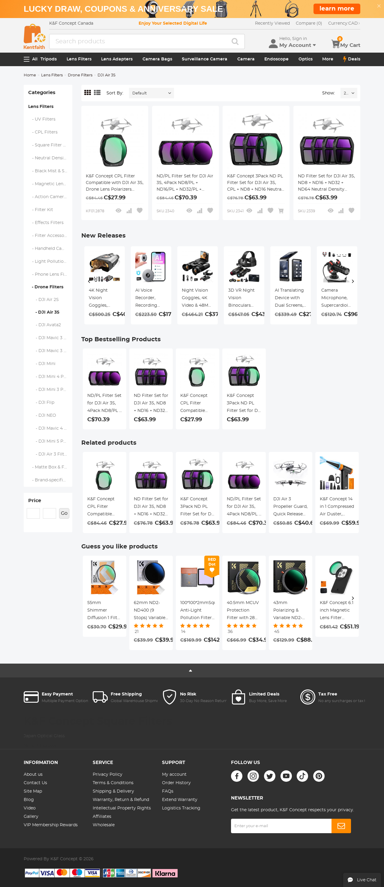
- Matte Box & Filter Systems (50, 467)
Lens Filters (79, 59)
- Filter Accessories (50, 236)
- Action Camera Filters (50, 197)
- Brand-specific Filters (50, 480)
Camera (246, 59)
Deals (351, 59)
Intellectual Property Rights (122, 808)
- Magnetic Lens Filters (50, 184)
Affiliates (102, 817)
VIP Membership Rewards (51, 825)
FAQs (167, 791)
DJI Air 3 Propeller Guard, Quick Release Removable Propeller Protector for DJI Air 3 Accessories (290, 507)
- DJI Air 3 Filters (49, 454)
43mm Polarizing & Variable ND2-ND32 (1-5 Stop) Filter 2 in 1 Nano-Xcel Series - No (289, 611)
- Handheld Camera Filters (50, 249)
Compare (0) (309, 23)
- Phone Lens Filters (50, 274)
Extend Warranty (179, 800)
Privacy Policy (107, 774)
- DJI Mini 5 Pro (48, 441)
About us (33, 774)
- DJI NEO (42, 415)
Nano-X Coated (40, 746)
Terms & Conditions (113, 783)
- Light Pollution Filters (50, 261)
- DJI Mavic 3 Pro (49, 351)
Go (64, 513)
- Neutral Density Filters (50, 158)
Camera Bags (157, 59)
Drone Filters (80, 75)
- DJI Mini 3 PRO (49, 390)
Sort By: (114, 93)
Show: (328, 93)
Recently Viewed (272, 23)
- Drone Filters (45, 287)
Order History (176, 783)
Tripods (48, 59)
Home (30, 75)
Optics (305, 59)
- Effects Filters (46, 223)
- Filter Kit (40, 210)
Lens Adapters (117, 59)
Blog (29, 800)
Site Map (33, 791)
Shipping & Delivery (113, 791)
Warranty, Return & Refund (121, 800)
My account (174, 774)
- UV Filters (42, 119)
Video (30, 808)
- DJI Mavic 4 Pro (49, 428)
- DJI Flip (41, 403)
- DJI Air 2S (43, 300)
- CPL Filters (43, 132)
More (327, 59)
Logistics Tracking (181, 808)
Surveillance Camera (204, 59)
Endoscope (276, 59)
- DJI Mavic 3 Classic (50, 338)
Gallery (31, 817)
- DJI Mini (42, 364)
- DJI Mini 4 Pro (48, 377)
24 (346, 93)
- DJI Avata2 (44, 325)
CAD (344, 23)
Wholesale (104, 825)
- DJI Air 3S (43, 312)
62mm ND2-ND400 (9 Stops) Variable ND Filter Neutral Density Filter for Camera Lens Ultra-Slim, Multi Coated (151, 611)
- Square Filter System (50, 145)
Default (139, 93)
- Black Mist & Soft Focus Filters (50, 171)
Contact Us (35, 783)
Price (34, 500)
